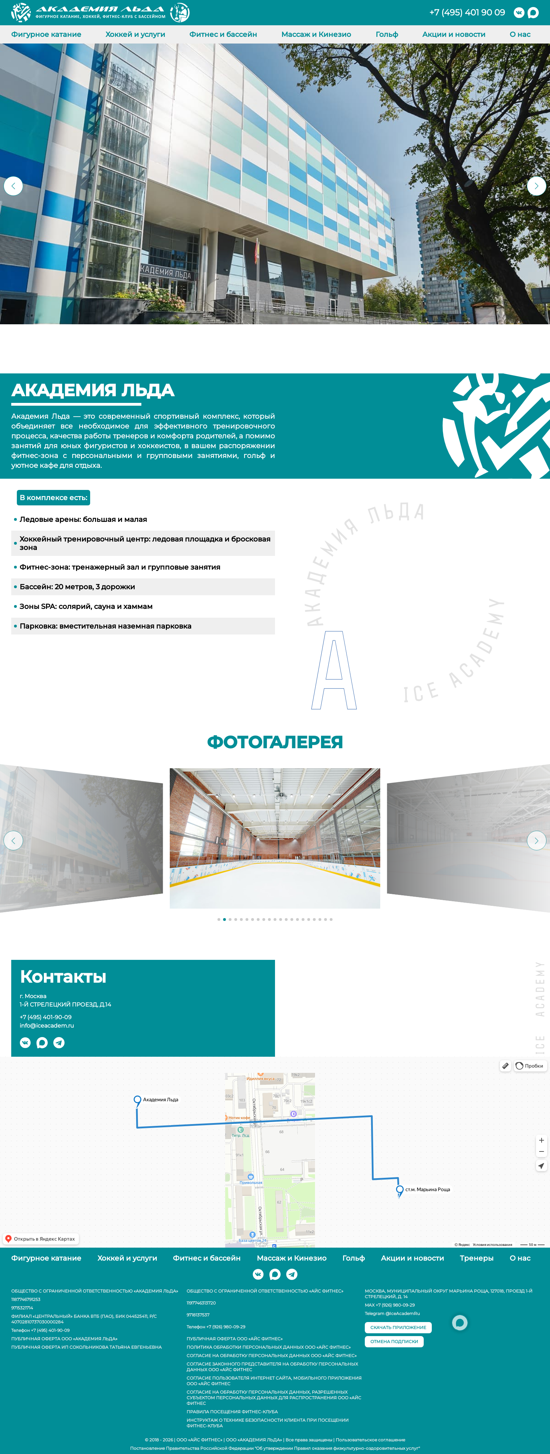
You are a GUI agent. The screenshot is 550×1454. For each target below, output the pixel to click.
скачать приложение (398, 1327)
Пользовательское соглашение (370, 1439)
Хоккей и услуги (135, 34)
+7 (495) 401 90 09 (467, 12)
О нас (520, 34)
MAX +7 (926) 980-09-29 (390, 1305)
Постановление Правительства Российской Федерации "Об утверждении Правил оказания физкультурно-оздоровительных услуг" (275, 1448)
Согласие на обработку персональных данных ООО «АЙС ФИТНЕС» (272, 1355)
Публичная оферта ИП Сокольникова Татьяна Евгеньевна (86, 1347)
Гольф (387, 34)
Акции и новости (453, 34)
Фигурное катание (46, 34)
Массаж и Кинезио (316, 34)
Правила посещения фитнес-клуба (232, 1411)
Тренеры (477, 1258)
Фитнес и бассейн (223, 34)
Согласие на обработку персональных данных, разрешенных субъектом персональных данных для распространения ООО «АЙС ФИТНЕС (274, 1397)
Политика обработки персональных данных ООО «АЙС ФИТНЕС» (269, 1347)
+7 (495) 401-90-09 (46, 1017)
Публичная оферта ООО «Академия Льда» (64, 1338)
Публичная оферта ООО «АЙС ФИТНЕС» (235, 1338)
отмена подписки (394, 1341)
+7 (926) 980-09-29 (225, 1326)
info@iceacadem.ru (47, 1025)
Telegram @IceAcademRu (392, 1313)
